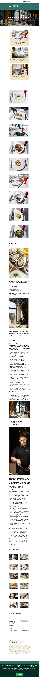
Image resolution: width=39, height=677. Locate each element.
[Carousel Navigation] (26, 19)
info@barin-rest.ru (13, 630)
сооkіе (13, 665)
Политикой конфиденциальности (19, 669)
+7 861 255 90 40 (24, 622)
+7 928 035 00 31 (25, 1)
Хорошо (19, 674)
